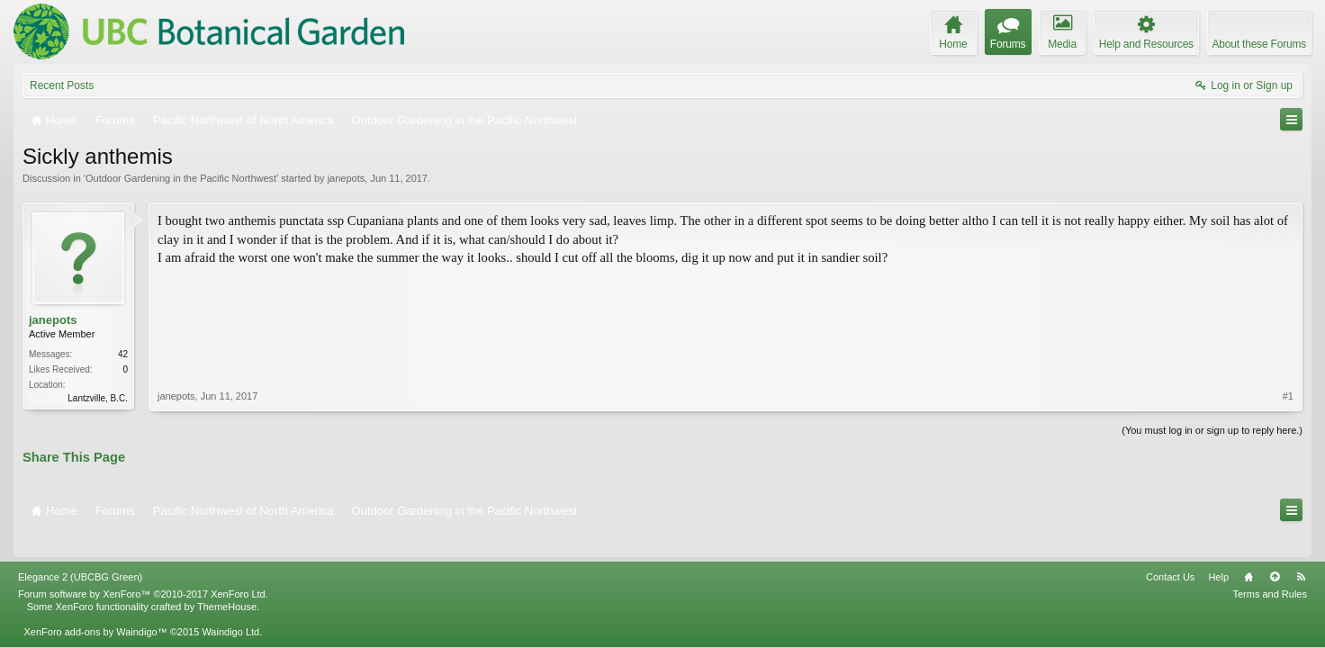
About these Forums (1259, 44)
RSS (1300, 551)
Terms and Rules (1269, 568)
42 (123, 354)
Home (1248, 551)
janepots (346, 178)
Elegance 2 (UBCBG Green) (80, 551)
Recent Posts (62, 85)
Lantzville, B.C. (98, 398)
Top (1274, 551)
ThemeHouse (227, 581)
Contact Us (1170, 551)
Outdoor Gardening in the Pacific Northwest (181, 178)
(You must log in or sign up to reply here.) (1212, 428)
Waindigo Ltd (230, 606)
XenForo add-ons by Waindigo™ (95, 606)
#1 (1288, 318)
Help (1218, 551)
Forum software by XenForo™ (143, 568)
